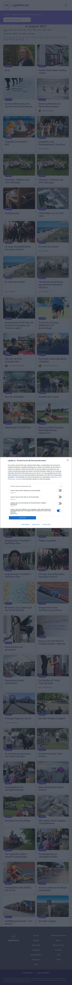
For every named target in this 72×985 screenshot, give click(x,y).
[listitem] (36, 486)
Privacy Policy (46, 524)
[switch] (59, 490)
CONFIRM (22, 517)
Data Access (36, 524)
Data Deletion (25, 524)
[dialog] (36, 492)
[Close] (68, 461)
